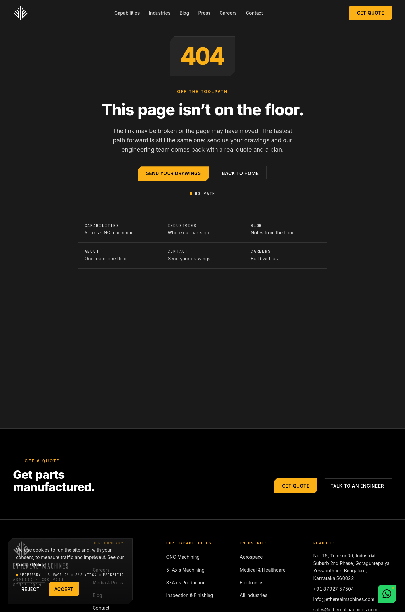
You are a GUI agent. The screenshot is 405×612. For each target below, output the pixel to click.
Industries (159, 13)
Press (204, 13)
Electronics (251, 582)
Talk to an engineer (357, 486)
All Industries (253, 595)
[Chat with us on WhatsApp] (387, 594)
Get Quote (370, 13)
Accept (63, 589)
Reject (30, 589)
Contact (254, 13)
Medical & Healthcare (262, 570)
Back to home (240, 173)
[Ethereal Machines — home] (20, 13)
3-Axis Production (186, 582)
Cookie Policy (30, 564)
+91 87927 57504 (333, 589)
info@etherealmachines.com (343, 599)
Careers (228, 13)
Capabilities (127, 13)
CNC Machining (183, 557)
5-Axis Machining (185, 570)
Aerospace (251, 557)
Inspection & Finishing (189, 595)
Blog (184, 13)
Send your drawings (173, 173)
